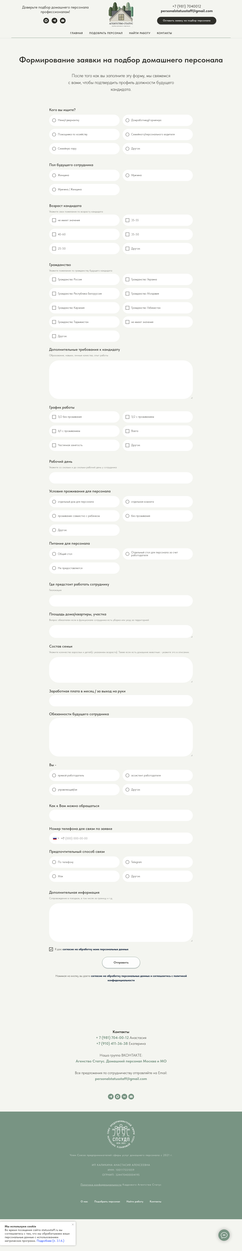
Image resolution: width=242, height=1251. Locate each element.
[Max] (46, 22)
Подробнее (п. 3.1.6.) (50, 1240)
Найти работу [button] (139, 33)
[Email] (63, 22)
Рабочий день (60, 461)
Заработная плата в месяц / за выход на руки (87, 691)
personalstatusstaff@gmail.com (187, 11)
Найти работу (134, 1201)
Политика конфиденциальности (101, 1184)
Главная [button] (76, 33)
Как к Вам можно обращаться (74, 805)
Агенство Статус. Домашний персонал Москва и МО (121, 1061)
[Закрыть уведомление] (73, 1224)
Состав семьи (60, 646)
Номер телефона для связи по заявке (80, 828)
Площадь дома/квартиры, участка (77, 614)
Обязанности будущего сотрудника (79, 714)
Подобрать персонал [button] (106, 33)
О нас (84, 1201)
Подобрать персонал (107, 1201)
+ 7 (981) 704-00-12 (112, 1037)
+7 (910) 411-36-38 (112, 1043)
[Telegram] (54, 22)
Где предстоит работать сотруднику (79, 584)
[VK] (124, 1096)
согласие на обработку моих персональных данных (95, 949)
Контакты (164, 33)
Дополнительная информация (74, 892)
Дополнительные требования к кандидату (84, 349)
